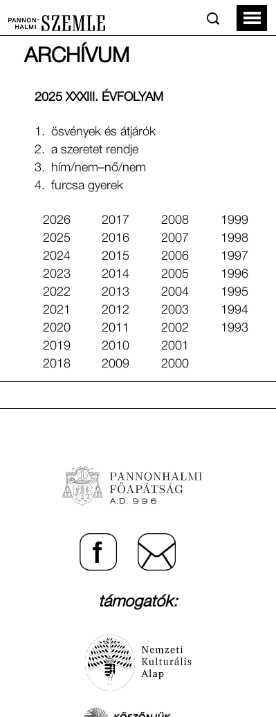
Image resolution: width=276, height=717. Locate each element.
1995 (234, 292)
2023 (57, 274)
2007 (175, 238)
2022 (57, 292)
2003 (175, 310)
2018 (57, 364)
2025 (57, 238)
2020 (57, 328)
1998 (234, 238)
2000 (175, 364)
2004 (175, 292)
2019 (57, 346)
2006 (175, 256)
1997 (234, 256)
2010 (115, 346)
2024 (57, 256)
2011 (115, 328)
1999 (234, 220)
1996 (234, 274)
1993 (234, 328)
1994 (234, 310)
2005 (175, 274)
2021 (57, 310)
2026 (57, 220)
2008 (175, 220)
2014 (115, 274)
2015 (115, 256)
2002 (175, 328)
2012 (115, 310)
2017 (115, 220)
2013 (115, 292)
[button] (252, 18)
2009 (115, 364)
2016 (115, 238)
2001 (175, 346)
